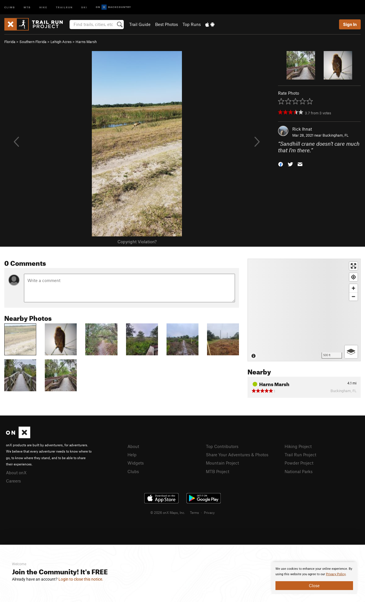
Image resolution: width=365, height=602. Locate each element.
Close (314, 585)
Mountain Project (222, 462)
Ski (84, 7)
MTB (27, 7)
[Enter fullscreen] (353, 266)
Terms (194, 512)
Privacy (209, 512)
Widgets (135, 462)
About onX (16, 472)
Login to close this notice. (80, 579)
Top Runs (191, 24)
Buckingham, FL (335, 135)
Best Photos (166, 24)
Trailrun (64, 7)
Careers (13, 480)
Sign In (350, 24)
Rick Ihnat (302, 128)
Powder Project (299, 462)
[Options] (351, 351)
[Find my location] (353, 277)
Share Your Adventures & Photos (237, 454)
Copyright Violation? (137, 241)
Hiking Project (298, 446)
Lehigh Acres (61, 41)
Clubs (133, 471)
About (133, 446)
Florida (9, 41)
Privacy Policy (336, 574)
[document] (314, 578)
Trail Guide (140, 24)
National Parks (299, 471)
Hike (43, 7)
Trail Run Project (300, 454)
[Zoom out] (353, 296)
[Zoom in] (353, 288)
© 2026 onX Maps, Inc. (167, 512)
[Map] (304, 310)
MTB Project (217, 471)
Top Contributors (222, 446)
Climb (9, 7)
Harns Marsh (86, 41)
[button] (280, 163)
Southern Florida (32, 41)
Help (132, 454)
